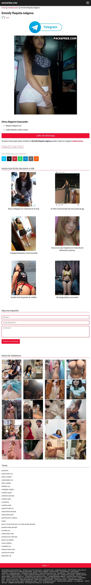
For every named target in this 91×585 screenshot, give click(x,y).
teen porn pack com (12, 579)
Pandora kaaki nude (8, 549)
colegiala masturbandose (16, 582)
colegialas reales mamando (52, 578)
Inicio (4, 8)
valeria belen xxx (7, 474)
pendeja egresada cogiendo (57, 576)
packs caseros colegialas (40, 571)
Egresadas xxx (6, 556)
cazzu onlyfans (7, 543)
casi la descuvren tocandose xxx (11, 570)
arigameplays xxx (7, 480)
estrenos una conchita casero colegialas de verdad (21, 581)
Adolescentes (13, 8)
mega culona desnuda (26, 579)
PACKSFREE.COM (9, 3)
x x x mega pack (78, 581)
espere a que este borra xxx (47, 573)
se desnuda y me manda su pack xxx (36, 576)
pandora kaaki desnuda (9, 527)
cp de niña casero (48, 582)
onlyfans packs (7, 492)
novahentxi (5, 502)
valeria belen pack (8, 515)
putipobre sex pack (61, 570)
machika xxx (6, 530)
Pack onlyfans (6, 483)
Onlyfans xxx (6, 486)
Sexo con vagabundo (53, 575)
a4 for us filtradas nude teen (47, 581)
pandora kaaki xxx (8, 508)
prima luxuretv (54, 571)
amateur (14, 147)
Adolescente (6, 147)
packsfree (5, 470)
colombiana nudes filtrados (29, 573)
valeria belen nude (8, 534)
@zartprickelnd (64, 571)
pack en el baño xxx (18, 576)
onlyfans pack (6, 499)
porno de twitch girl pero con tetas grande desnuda (18, 524)
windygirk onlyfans (8, 489)
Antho (7, 17)
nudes (4, 521)
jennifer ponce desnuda (9, 537)
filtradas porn (61, 573)
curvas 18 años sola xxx (69, 578)
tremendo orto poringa (68, 575)
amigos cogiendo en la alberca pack (34, 575)
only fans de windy (8, 552)
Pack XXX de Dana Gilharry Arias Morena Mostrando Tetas (24, 578)
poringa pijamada (14, 573)
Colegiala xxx (6, 546)
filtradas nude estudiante (64, 581)
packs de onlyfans (8, 540)
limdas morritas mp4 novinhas (43, 579)
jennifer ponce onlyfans (9, 518)
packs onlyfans (7, 477)
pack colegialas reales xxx (14, 575)
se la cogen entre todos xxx (33, 582)
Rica (21, 147)
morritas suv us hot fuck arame (32, 570)
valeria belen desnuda (9, 511)
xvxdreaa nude (6, 505)
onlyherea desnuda (8, 496)
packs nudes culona (60, 579)
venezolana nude (48, 570)
